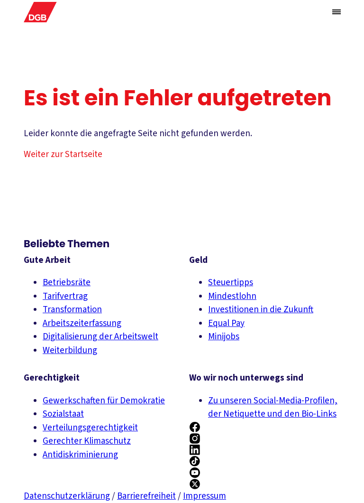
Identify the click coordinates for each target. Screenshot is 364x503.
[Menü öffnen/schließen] (336, 11)
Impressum (204, 496)
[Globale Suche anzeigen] (317, 12)
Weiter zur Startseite (63, 154)
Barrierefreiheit (146, 496)
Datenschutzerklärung (67, 496)
